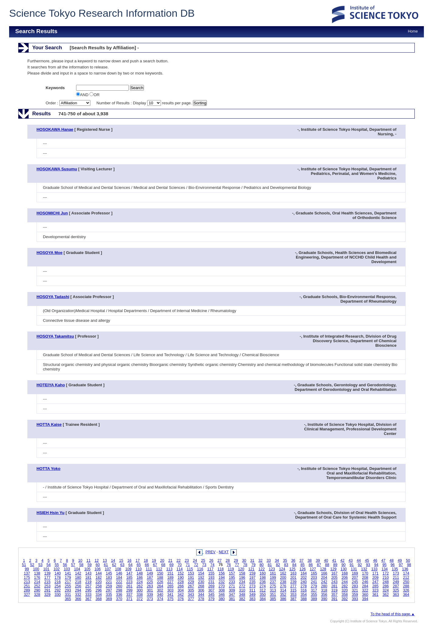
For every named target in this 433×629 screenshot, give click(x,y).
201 (293, 577)
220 (99, 582)
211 (396, 577)
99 (27, 569)
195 (232, 577)
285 (375, 586)
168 (344, 573)
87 (319, 565)
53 (40, 565)
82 (278, 565)
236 (263, 582)
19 (154, 560)
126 (302, 569)
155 (211, 573)
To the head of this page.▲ (393, 614)
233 (232, 582)
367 (88, 599)
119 (231, 569)
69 (171, 565)
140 (57, 573)
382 (242, 599)
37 (301, 560)
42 (342, 560)
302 (160, 590)
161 (273, 573)
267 (191, 586)
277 (293, 586)
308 (221, 590)
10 (80, 560)
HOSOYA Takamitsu (55, 336)
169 (355, 573)
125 (292, 569)
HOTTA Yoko (48, 468)
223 (129, 582)
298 (119, 590)
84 (294, 565)
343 (191, 595)
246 (365, 582)
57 (73, 565)
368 (99, 599)
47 (383, 560)
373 (150, 599)
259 (109, 586)
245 (355, 582)
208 (365, 577)
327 (27, 595)
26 (211, 560)
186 (140, 577)
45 (367, 560)
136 (405, 569)
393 (355, 599)
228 (180, 582)
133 (374, 569)
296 (99, 590)
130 (343, 569)
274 (263, 586)
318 (324, 590)
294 (78, 590)
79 (253, 565)
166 (324, 573)
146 (119, 573)
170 (365, 573)
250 (406, 582)
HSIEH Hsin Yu (51, 512)
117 (210, 569)
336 (119, 595)
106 (98, 569)
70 (180, 565)
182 (99, 577)
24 (195, 560)
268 (201, 586)
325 (396, 590)
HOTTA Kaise (49, 424)
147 (129, 573)
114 (179, 569)
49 (400, 560)
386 (283, 599)
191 (191, 577)
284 (365, 586)
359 (355, 595)
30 (244, 560)
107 (108, 569)
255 (68, 586)
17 (137, 560)
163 (293, 573)
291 (47, 590)
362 (385, 595)
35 (285, 560)
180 (78, 577)
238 (283, 582)
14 (113, 560)
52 (32, 565)
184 (119, 577)
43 (350, 560)
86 (311, 565)
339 (150, 595)
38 (310, 560)
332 (78, 595)
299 (129, 590)
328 (37, 595)
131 (354, 569)
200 (283, 577)
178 (57, 577)
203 (314, 577)
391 (334, 599)
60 (98, 565)
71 (188, 565)
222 (119, 582)
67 (155, 565)
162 (283, 573)
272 (242, 586)
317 (314, 590)
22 (178, 560)
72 (196, 565)
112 (159, 569)
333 (88, 595)
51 (24, 565)
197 (252, 577)
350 (263, 595)
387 (293, 599)
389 (314, 599)
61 (106, 565)
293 (68, 590)
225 (150, 582)
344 (201, 595)
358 (344, 595)
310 (242, 590)
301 (150, 590)
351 (273, 595)
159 (252, 573)
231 (211, 582)
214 (37, 582)
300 (140, 590)
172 (385, 573)
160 (263, 573)
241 (314, 582)
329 (47, 595)
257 (88, 586)
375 (170, 599)
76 (229, 565)
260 (119, 586)
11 (88, 560)
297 (109, 590)
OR (94, 94)
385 (273, 599)
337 (129, 595)
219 (88, 582)
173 (396, 573)
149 (150, 573)
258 (99, 586)
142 (78, 573)
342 (180, 595)
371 (129, 599)
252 (37, 586)
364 (406, 595)
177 (47, 577)
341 (170, 595)
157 (232, 573)
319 (334, 590)
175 (27, 577)
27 (220, 560)
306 (201, 590)
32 (260, 560)
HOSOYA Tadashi (53, 296)
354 (304, 595)
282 (344, 586)
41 (334, 560)
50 (408, 560)
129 (333, 569)
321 (355, 590)
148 (140, 573)
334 (99, 595)
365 (68, 599)
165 (314, 573)
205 (334, 577)
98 (409, 565)
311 (252, 590)
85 (302, 565)
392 (344, 599)
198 (263, 577)
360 (365, 595)
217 (68, 582)
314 (283, 590)
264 (160, 586)
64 (130, 565)
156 (221, 573)
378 (201, 599)
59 (89, 565)
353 (293, 595)
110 (138, 569)
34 (277, 560)
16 (129, 560)
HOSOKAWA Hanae (55, 129)
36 (293, 560)
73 (204, 565)
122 (262, 569)
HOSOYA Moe (49, 252)
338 (140, 595)
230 (201, 582)
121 (251, 569)
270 (221, 586)
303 (170, 590)
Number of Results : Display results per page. (144, 103)
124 (282, 569)
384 (263, 599)
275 (273, 586)
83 (286, 565)
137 (27, 573)
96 (393, 565)
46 (375, 560)
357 (334, 595)
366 (78, 599)
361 (375, 595)
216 (57, 582)
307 (211, 590)
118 (221, 569)
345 (211, 595)
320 (344, 590)
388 (304, 599)
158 (242, 573)
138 (37, 573)
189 (170, 577)
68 (163, 565)
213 (27, 582)
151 (170, 573)
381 (232, 599)
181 (88, 577)
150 (160, 573)
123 (272, 569)
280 (324, 586)
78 (245, 565)
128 (323, 569)
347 (232, 595)
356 (324, 595)
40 (326, 560)
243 (334, 582)
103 (67, 569)
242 (324, 582)
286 (385, 586)
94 (376, 565)
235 (252, 582)
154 (201, 573)
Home (413, 31)
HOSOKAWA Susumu (57, 169)
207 (355, 577)
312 (263, 590)
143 (88, 573)
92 (360, 565)
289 (27, 590)
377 (191, 599)
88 (327, 565)
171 (375, 573)
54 (49, 565)
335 (109, 595)
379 (211, 599)
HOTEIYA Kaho (51, 385)
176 (37, 577)
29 (236, 560)
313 (273, 590)
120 (241, 569)
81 (270, 565)
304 (180, 590)
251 (27, 586)
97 (401, 565)
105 (87, 569)
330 (57, 595)
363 (396, 595)
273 (252, 586)
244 (344, 582)
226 (160, 582)
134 (385, 569)
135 (395, 569)
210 (385, 577)
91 (352, 565)
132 (364, 569)
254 (57, 586)
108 (118, 569)
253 (47, 586)
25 (203, 560)
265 (170, 586)
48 (391, 560)
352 (283, 595)
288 (406, 586)
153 (191, 573)
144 (99, 573)
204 (324, 577)
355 (314, 595)
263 (150, 586)
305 (191, 590)
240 (304, 582)
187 (150, 577)
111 (149, 569)
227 (170, 582)
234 (242, 582)
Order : (68, 103)
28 (228, 560)
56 (65, 565)
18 (146, 560)
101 (46, 569)
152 (180, 573)
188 (160, 577)
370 (119, 599)
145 (109, 573)
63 (122, 565)
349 (252, 595)
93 (368, 565)
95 (384, 565)
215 (47, 582)
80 (262, 565)
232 (221, 582)
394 (365, 599)
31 (252, 560)
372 (140, 599)
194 (221, 577)
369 (109, 599)
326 (406, 590)
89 (335, 565)
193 (211, 577)
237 (273, 582)
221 (109, 582)
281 (334, 586)
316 (304, 590)
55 (57, 565)
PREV (210, 552)
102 (57, 569)
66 (147, 565)
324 (385, 590)
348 (242, 595)
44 (359, 560)
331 (68, 595)
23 (187, 560)
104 (77, 569)
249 (396, 582)
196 (242, 577)
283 (355, 586)
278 (304, 586)
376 (180, 599)
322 (365, 590)
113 (169, 569)
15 (121, 560)
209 (375, 577)
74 (212, 565)
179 (68, 577)
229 (191, 582)
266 (180, 586)
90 (343, 565)
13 (105, 560)
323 (375, 590)
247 (375, 582)
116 (200, 569)
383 (252, 599)
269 (211, 586)
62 (114, 565)
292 (57, 590)
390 (324, 599)
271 (232, 586)
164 (304, 573)
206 (344, 577)
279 (314, 586)
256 (78, 586)
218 (78, 582)
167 (334, 573)
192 (201, 577)
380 (221, 599)
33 (269, 560)
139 (47, 573)
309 (232, 590)
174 (406, 573)
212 (406, 577)
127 (313, 569)
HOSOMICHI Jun (52, 213)
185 (129, 577)
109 (128, 569)
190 (180, 577)
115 (190, 569)
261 (129, 586)
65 (139, 565)
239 (293, 582)
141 (68, 573)
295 (88, 590)
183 (109, 577)
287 (396, 586)
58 (81, 565)
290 (37, 590)
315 (293, 590)
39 (318, 560)
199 (273, 577)
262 (140, 586)
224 (140, 582)
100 (36, 569)
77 (237, 565)
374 (160, 599)
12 (97, 560)
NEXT (224, 552)
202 (304, 577)
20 (162, 560)
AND (82, 94)
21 (170, 560)
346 (221, 595)
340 (160, 595)
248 (385, 582)
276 (283, 586)
